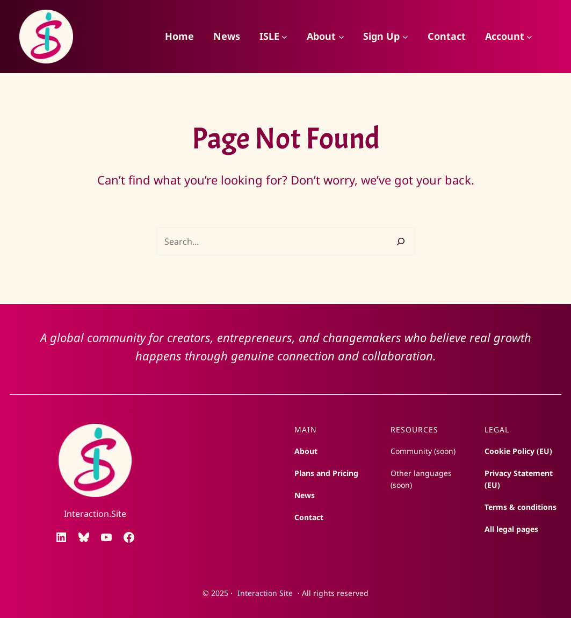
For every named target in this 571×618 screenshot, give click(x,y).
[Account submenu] (529, 37)
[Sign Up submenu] (405, 37)
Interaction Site (265, 593)
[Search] (400, 241)
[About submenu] (341, 37)
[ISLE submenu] (284, 37)
